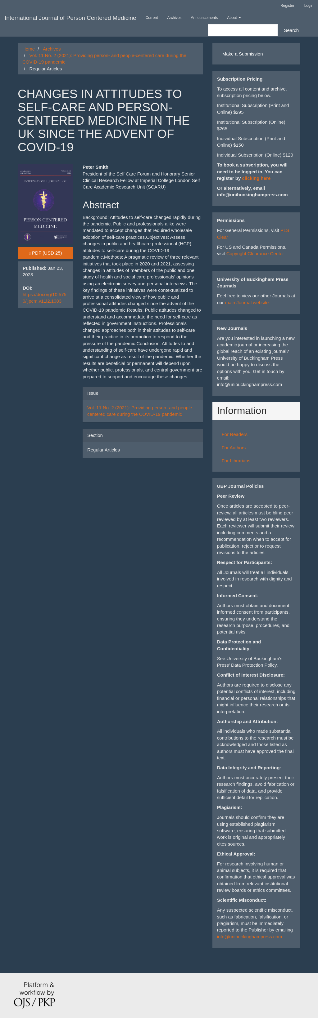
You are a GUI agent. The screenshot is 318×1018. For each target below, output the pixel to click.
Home (28, 48)
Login (308, 5)
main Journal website (247, 302)
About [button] (234, 18)
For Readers (235, 434)
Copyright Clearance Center (255, 253)
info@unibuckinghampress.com (249, 936)
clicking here (256, 178)
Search (291, 30)
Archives (174, 18)
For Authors (234, 447)
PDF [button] (51, 252)
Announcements (204, 18)
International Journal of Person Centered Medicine (70, 18)
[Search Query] (243, 30)
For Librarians (236, 460)
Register (287, 5)
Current (152, 18)
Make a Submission (242, 53)
